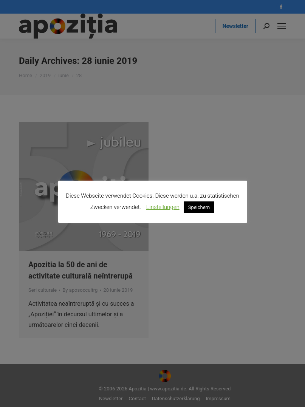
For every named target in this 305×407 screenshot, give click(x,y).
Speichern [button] (199, 207)
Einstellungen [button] (163, 207)
